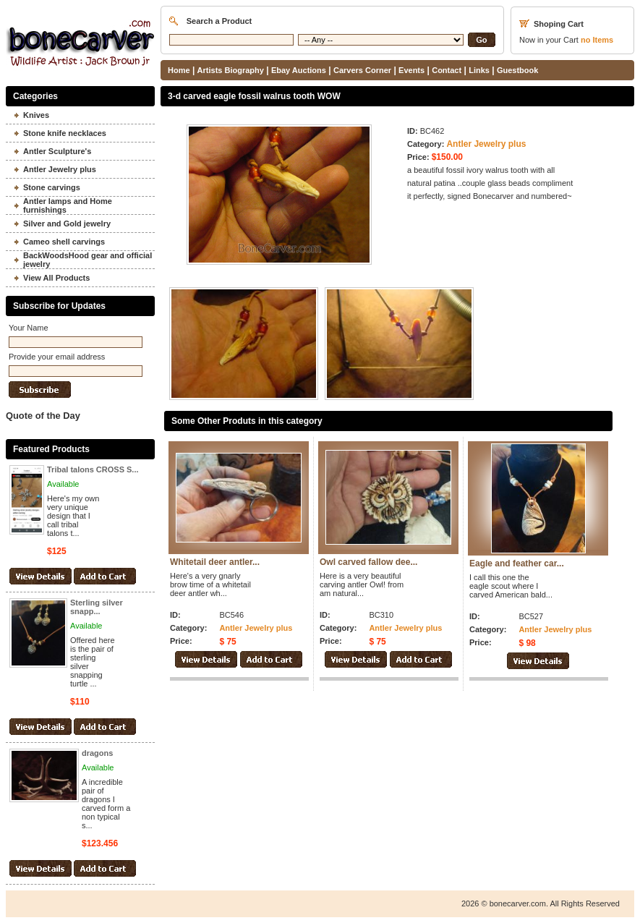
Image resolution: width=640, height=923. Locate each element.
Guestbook (517, 70)
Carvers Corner (362, 70)
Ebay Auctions (298, 70)
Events (411, 70)
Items (597, 39)
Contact (446, 70)
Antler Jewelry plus (486, 144)
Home (179, 70)
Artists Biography (230, 70)
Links (479, 70)
